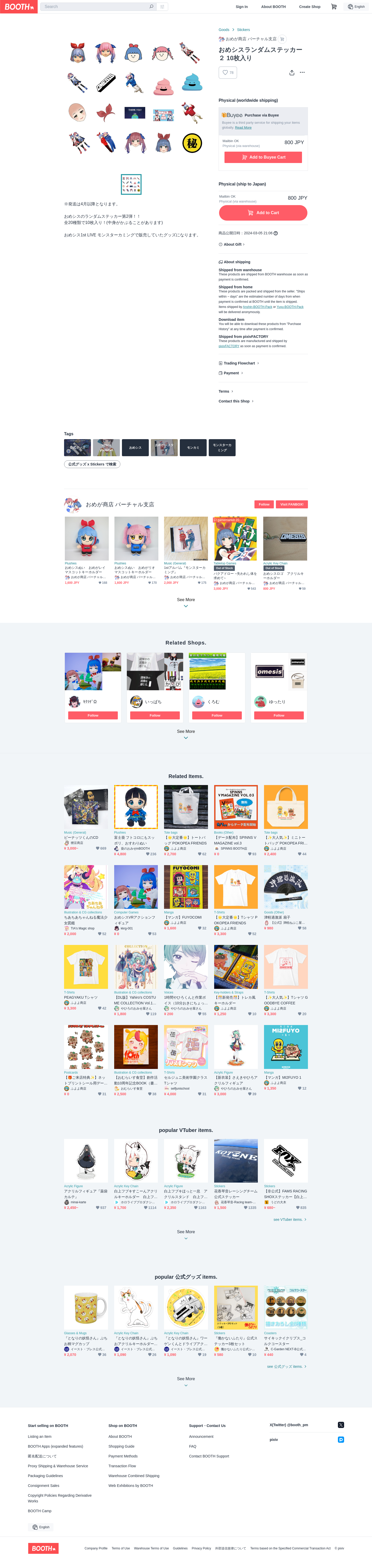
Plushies (70, 563)
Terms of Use (121, 1548)
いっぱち (153, 702)
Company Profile (95, 1548)
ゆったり (277, 702)
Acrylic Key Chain (275, 563)
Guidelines (180, 1548)
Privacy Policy (201, 1548)
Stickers (243, 30)
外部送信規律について (230, 1548)
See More (186, 736)
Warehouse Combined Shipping (134, 1476)
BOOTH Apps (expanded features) (55, 1446)
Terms (224, 391)
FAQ (192, 1446)
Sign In (242, 7)
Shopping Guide (121, 1446)
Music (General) (175, 563)
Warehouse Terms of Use (151, 1548)
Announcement (201, 1436)
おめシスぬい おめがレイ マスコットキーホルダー (87, 570)
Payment (231, 373)
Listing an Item (39, 1436)
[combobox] (98, 7)
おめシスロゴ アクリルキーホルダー (283, 576)
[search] (151, 7)
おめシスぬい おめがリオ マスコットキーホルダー (136, 570)
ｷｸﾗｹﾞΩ (90, 702)
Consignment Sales (43, 1486)
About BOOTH (273, 7)
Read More (243, 127)
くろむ (213, 702)
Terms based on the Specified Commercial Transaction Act (290, 1548)
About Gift (232, 244)
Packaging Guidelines (45, 1476)
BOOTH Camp (39, 1511)
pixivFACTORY (229, 346)
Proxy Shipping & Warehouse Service (58, 1466)
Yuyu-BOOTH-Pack (290, 307)
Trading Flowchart (239, 363)
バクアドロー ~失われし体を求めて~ (235, 576)
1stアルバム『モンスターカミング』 (185, 570)
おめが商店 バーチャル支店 (120, 504)
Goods (224, 30)
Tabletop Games (225, 563)
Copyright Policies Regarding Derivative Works (60, 1498)
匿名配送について (42, 1456)
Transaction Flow (122, 1466)
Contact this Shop (234, 401)
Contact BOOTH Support (209, 1456)
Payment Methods (123, 1456)
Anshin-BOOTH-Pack (257, 307)
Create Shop (309, 7)
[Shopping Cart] (334, 6)
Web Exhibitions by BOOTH (131, 1486)
